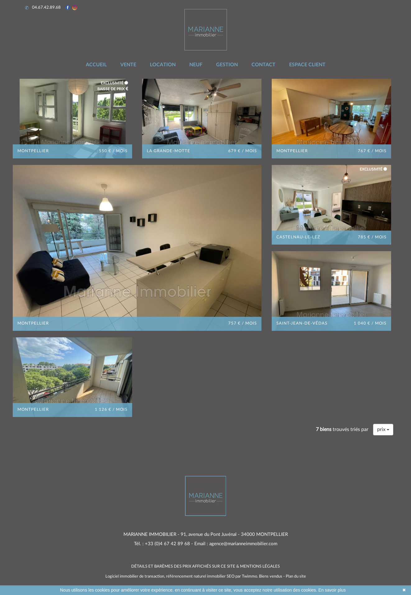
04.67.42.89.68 (43, 7)
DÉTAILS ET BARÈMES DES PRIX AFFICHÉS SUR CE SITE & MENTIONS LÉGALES (205, 567)
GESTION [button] (227, 64)
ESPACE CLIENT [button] (307, 64)
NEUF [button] (195, 64)
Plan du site (296, 576)
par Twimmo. (246, 576)
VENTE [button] (128, 64)
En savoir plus (332, 590)
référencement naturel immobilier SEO (200, 576)
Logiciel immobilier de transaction (134, 576)
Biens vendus (270, 576)
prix (383, 429)
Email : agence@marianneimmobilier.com (235, 543)
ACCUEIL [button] (96, 64)
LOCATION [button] (163, 64)
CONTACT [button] (263, 64)
